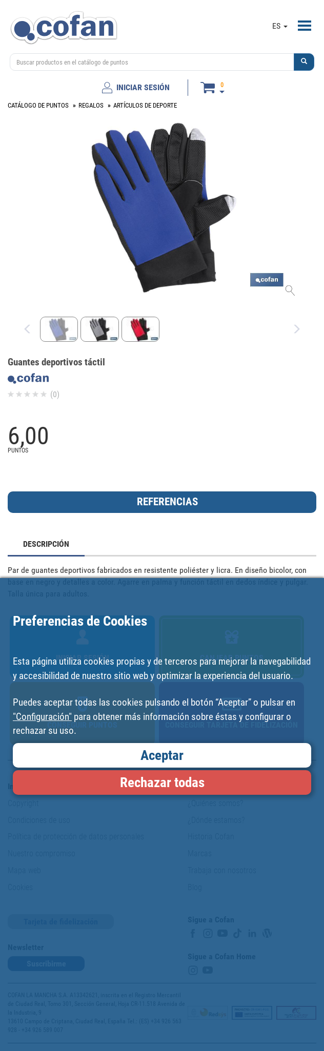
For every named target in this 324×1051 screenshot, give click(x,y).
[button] (304, 62)
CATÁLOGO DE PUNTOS (38, 105)
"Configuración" (42, 717)
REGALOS (91, 105)
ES (280, 26)
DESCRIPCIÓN (46, 544)
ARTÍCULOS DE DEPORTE (145, 105)
